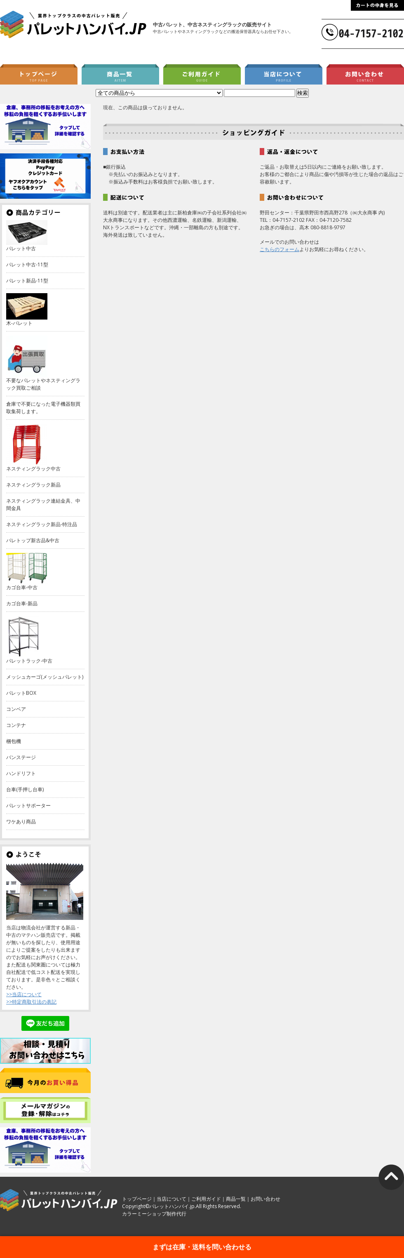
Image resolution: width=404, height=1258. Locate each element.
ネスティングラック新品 (33, 484)
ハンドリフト (21, 773)
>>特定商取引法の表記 (31, 1001)
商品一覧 (236, 1198)
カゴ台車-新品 (22, 603)
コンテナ (16, 725)
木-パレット (19, 323)
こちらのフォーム (279, 249)
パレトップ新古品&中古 (32, 540)
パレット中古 (21, 248)
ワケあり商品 (21, 821)
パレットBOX (21, 692)
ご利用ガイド (206, 1198)
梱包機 (13, 741)
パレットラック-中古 (29, 660)
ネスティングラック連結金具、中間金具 (43, 504)
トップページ (137, 1198)
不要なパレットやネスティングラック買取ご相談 (43, 384)
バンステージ (21, 757)
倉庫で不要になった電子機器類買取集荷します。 (43, 407)
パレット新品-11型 (27, 280)
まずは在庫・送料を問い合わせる (202, 1246)
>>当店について (24, 994)
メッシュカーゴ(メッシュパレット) (44, 676)
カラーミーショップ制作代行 (154, 1213)
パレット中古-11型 (27, 264)
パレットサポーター (28, 805)
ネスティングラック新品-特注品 (41, 524)
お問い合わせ (265, 1198)
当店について (171, 1198)
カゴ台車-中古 (22, 587)
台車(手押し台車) (25, 789)
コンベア (16, 708)
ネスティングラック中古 (33, 468)
